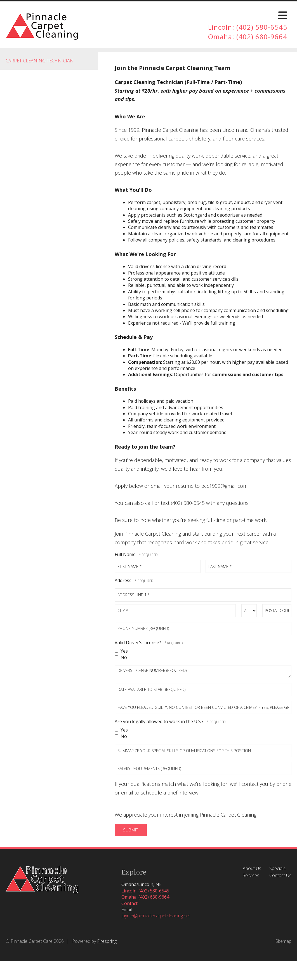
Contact (129, 903)
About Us (252, 868)
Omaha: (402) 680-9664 (247, 36)
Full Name (126, 554)
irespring (108, 941)
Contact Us (280, 875)
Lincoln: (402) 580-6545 (247, 27)
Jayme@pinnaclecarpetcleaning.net (155, 916)
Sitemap (283, 941)
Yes (121, 651)
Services (251, 875)
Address (124, 580)
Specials (277, 868)
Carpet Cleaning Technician (40, 61)
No (121, 657)
